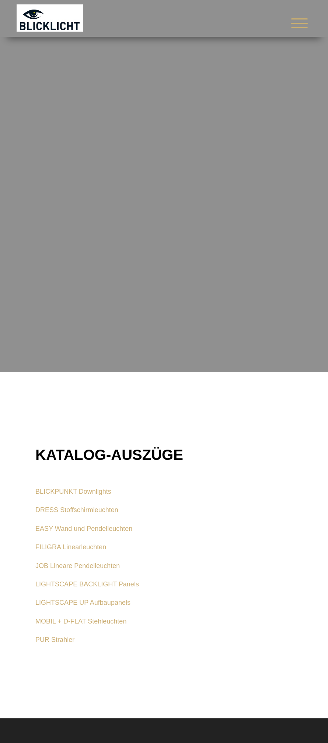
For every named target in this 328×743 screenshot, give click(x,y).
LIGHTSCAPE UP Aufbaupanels (82, 602)
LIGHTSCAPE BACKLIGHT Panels (87, 584)
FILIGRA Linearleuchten (70, 547)
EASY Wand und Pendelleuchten (83, 528)
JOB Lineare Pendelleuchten (77, 565)
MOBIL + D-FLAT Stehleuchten (80, 621)
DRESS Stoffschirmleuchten (76, 510)
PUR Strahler (54, 639)
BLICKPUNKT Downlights (73, 491)
